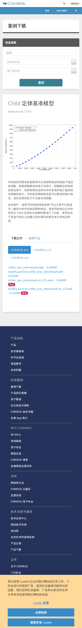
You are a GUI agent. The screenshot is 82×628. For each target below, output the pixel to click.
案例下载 (17, 25)
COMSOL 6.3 (42, 250)
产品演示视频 (18, 393)
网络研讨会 (17, 482)
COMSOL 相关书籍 (22, 411)
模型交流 (16, 453)
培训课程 (16, 441)
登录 (47, 10)
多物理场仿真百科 (21, 466)
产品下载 (16, 549)
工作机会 (16, 572)
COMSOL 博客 (19, 459)
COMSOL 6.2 (19, 258)
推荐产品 (34, 238)
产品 (13, 345)
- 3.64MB (32, 267)
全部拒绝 (41, 614)
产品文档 (16, 543)
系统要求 (16, 363)
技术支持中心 (18, 518)
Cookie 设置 (41, 604)
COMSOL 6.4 (19, 250)
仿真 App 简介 (19, 418)
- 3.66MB (37, 280)
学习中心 (16, 434)
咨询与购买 (62, 10)
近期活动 (16, 495)
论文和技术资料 (20, 405)
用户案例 (16, 399)
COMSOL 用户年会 (22, 501)
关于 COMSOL (19, 566)
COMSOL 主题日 (21, 489)
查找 (41, 82)
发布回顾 (16, 370)
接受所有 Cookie (41, 624)
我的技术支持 (18, 524)
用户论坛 (16, 447)
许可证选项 (17, 357)
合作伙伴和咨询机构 (22, 537)
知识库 (15, 530)
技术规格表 (17, 351)
